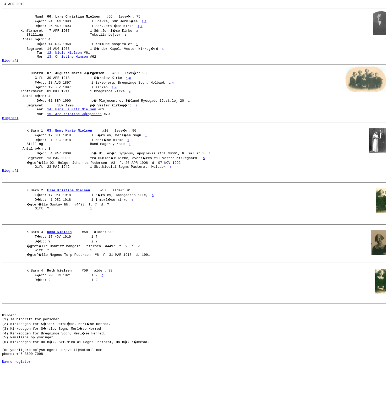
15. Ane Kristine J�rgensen (74, 120)
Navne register (16, 395)
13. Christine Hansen (67, 60)
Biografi (10, 65)
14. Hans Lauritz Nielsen (71, 116)
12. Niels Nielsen (64, 55)
